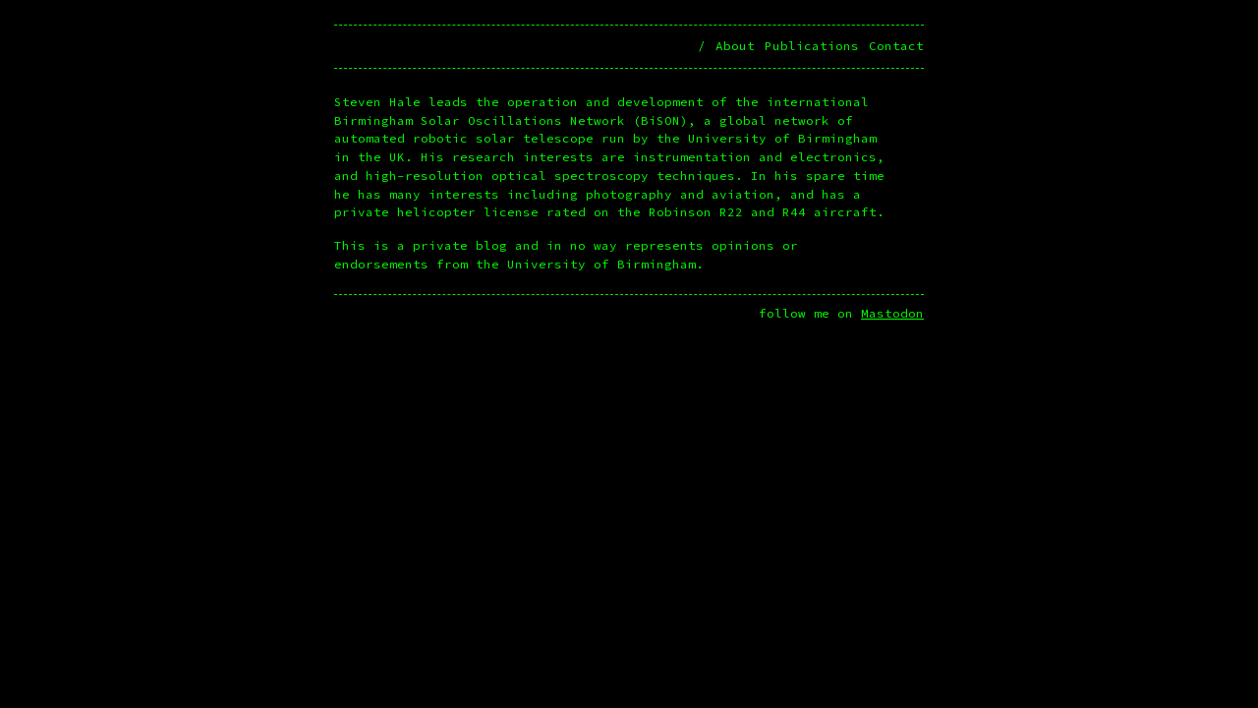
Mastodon (892, 313)
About (735, 45)
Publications (812, 45)
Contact (896, 45)
